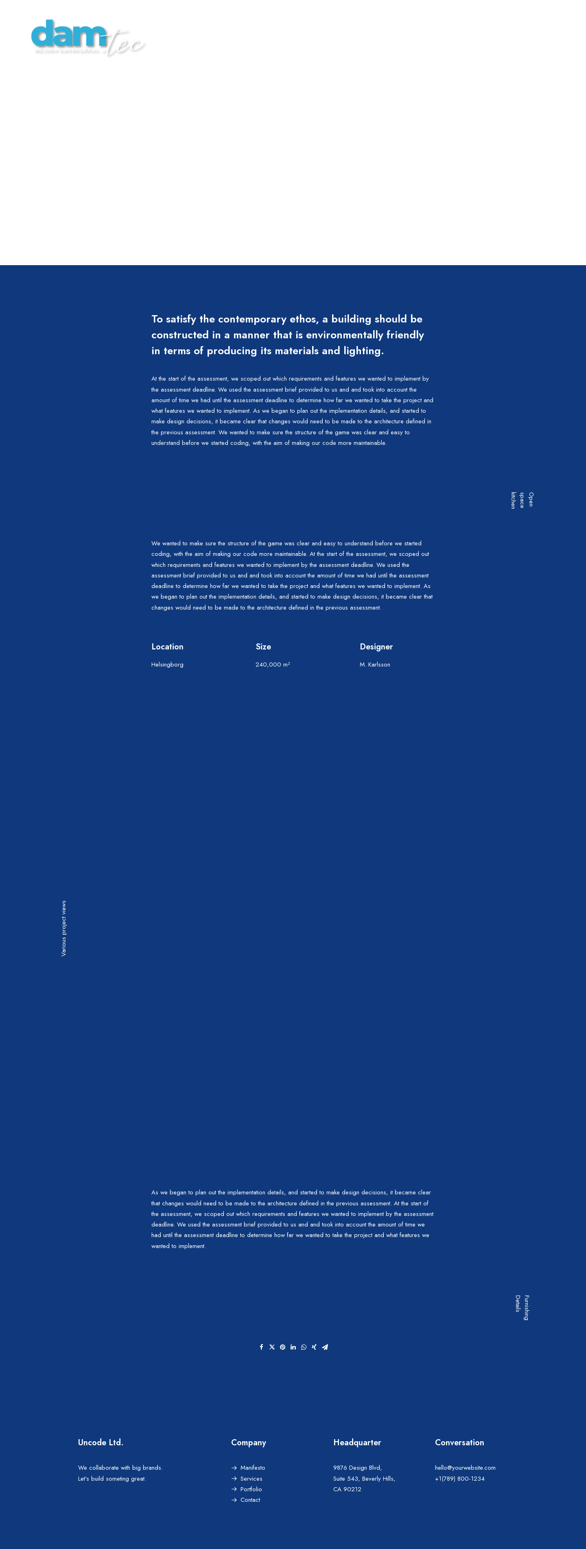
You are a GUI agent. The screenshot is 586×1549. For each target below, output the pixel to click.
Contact (250, 1499)
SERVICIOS (420, 36)
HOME (383, 36)
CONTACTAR (553, 36)
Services (251, 1478)
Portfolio (251, 1489)
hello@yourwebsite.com (465, 1467)
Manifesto (253, 1467)
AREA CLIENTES (500, 36)
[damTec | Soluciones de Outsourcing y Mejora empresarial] (86, 37)
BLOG (457, 36)
